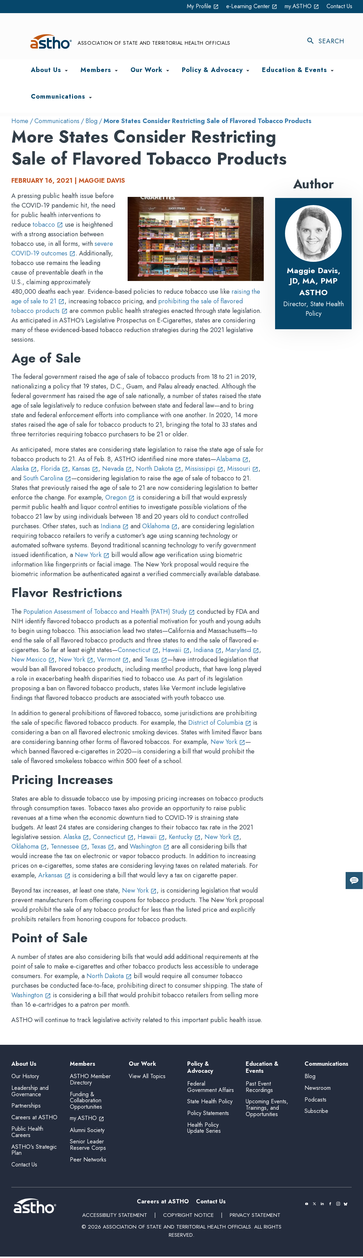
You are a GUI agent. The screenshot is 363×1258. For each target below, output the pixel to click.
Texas (155, 659)
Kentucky (185, 837)
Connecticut (138, 650)
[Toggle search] (329, 41)
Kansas (85, 469)
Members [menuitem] (95, 70)
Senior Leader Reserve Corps (88, 1146)
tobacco (48, 224)
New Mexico (33, 659)
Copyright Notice (188, 1217)
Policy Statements (208, 1115)
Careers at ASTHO (34, 1119)
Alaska (24, 469)
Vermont (113, 659)
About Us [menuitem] (46, 70)
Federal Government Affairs (210, 1088)
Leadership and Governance (30, 1093)
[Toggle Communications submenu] (90, 97)
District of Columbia (219, 723)
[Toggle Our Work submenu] (167, 71)
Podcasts (315, 1101)
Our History (25, 1078)
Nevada (117, 469)
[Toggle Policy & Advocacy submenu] (247, 71)
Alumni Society (87, 1131)
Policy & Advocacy (200, 1067)
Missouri (242, 469)
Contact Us (337, 6)
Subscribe (316, 1113)
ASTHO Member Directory (90, 1081)
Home (19, 121)
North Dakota (158, 469)
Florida (54, 469)
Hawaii (176, 650)
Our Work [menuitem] (146, 70)
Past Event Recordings (259, 1088)
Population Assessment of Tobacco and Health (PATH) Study (109, 612)
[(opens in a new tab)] (307, 1205)
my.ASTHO (297, 6)
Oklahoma (160, 526)
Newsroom (318, 1090)
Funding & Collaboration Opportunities (86, 1102)
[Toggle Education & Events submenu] (332, 71)
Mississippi (204, 469)
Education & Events (262, 1067)
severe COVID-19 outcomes (62, 248)
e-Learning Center (241, 6)
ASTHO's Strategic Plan (34, 1151)
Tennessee (69, 846)
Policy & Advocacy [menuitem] (212, 70)
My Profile (187, 6)
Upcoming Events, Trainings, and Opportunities (267, 1109)
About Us (24, 1064)
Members (82, 1064)
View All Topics (147, 1076)
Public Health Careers (27, 1133)
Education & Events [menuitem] (294, 70)
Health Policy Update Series (204, 1129)
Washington (149, 846)
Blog (91, 121)
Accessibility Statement (115, 1217)
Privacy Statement (254, 1217)
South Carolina (47, 478)
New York (92, 555)
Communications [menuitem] (58, 97)
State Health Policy (210, 1103)
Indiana (115, 526)
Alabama (232, 459)
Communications (56, 121)
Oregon (120, 497)
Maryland (242, 650)
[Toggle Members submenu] (116, 71)
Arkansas (54, 875)
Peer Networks (88, 1161)
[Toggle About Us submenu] (66, 71)
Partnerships (26, 1107)
